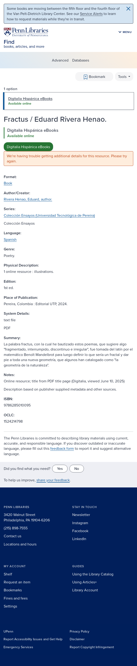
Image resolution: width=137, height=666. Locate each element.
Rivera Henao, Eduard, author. (28, 199)
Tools (122, 76)
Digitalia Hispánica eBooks (28, 146)
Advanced (60, 60)
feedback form (62, 448)
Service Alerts (91, 13)
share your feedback (53, 480)
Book (8, 183)
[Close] (128, 8)
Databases (80, 60)
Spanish (10, 239)
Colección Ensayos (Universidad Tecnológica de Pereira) (49, 215)
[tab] (68, 101)
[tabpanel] (68, 146)
